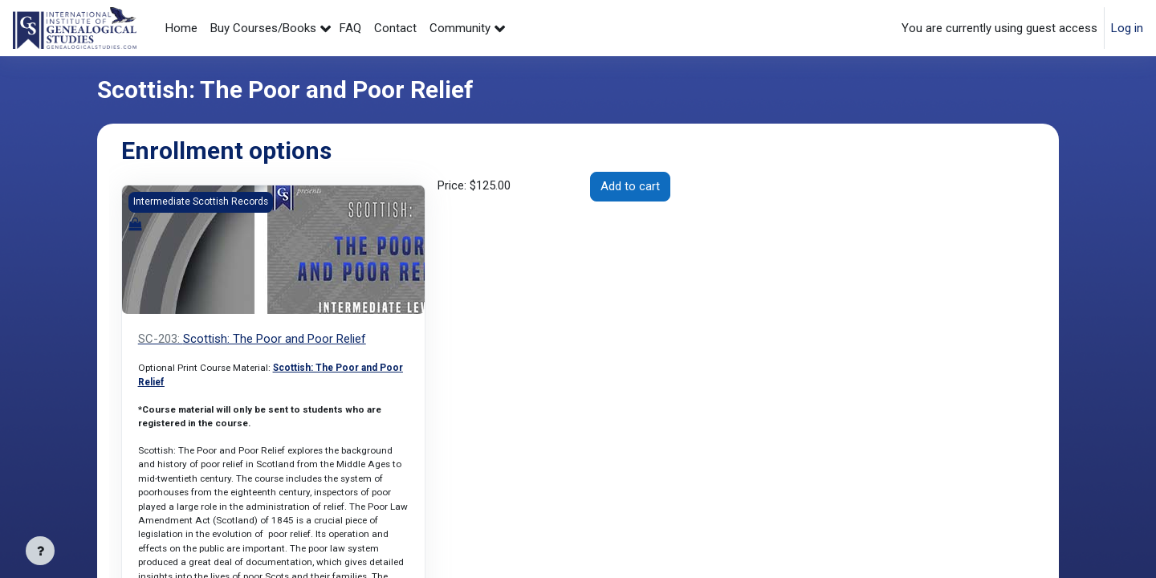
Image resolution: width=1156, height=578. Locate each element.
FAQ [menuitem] (350, 28)
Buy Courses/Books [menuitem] (263, 28)
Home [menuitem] (181, 28)
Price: (474, 186)
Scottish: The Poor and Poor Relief (252, 339)
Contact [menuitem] (395, 28)
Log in (1127, 28)
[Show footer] (40, 550)
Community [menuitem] (459, 28)
